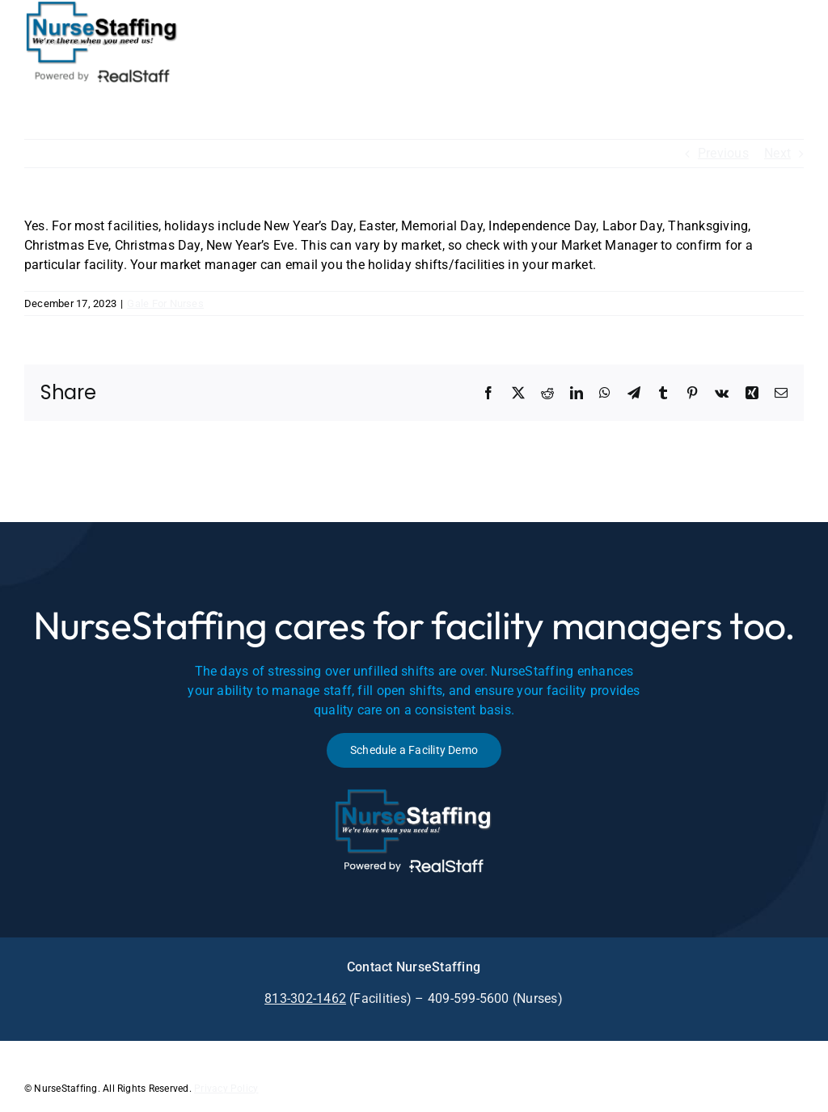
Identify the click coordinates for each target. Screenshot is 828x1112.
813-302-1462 (305, 998)
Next (777, 153)
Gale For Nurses (165, 303)
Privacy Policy (226, 1088)
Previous (723, 153)
